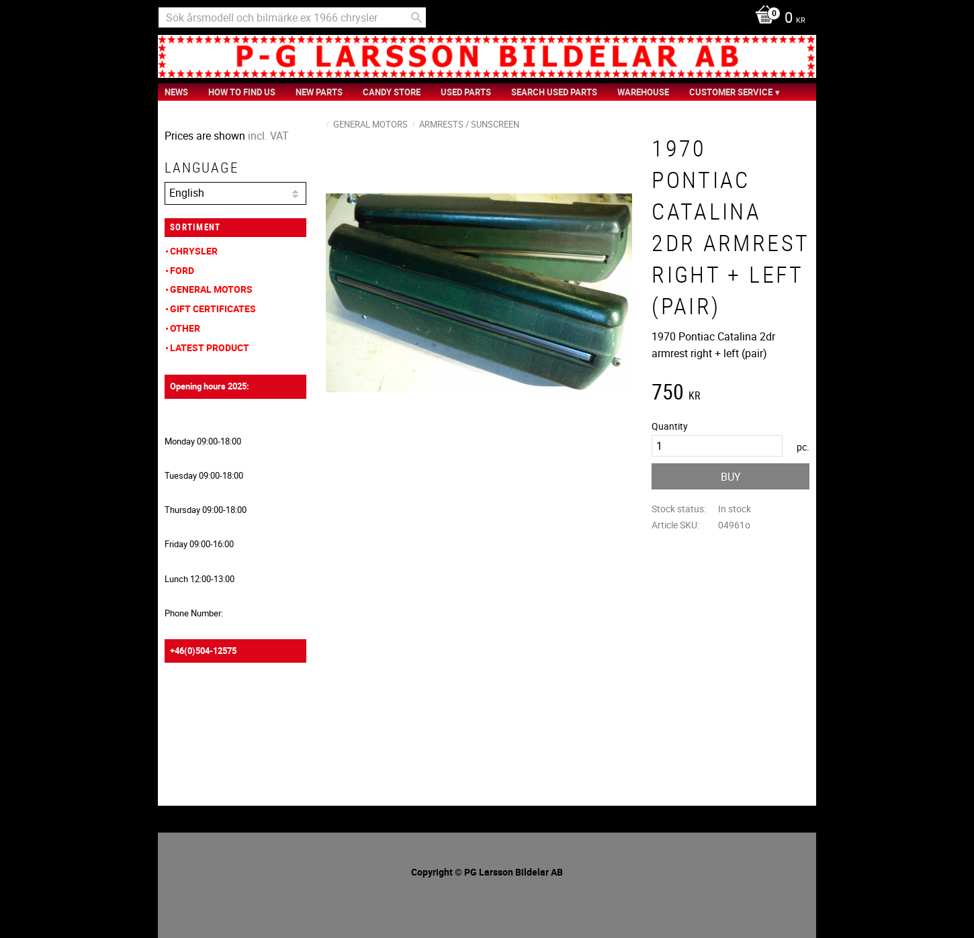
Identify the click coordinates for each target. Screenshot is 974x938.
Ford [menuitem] (182, 270)
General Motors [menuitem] (211, 289)
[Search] (416, 17)
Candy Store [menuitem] (391, 92)
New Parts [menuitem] (319, 92)
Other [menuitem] (185, 328)
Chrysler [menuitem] (194, 250)
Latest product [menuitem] (209, 347)
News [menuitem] (176, 92)
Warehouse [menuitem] (643, 92)
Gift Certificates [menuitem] (213, 308)
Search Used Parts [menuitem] (554, 92)
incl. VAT (268, 135)
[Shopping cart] (776, 19)
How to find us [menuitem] (241, 92)
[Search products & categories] (292, 17)
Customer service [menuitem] (730, 92)
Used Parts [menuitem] (466, 92)
